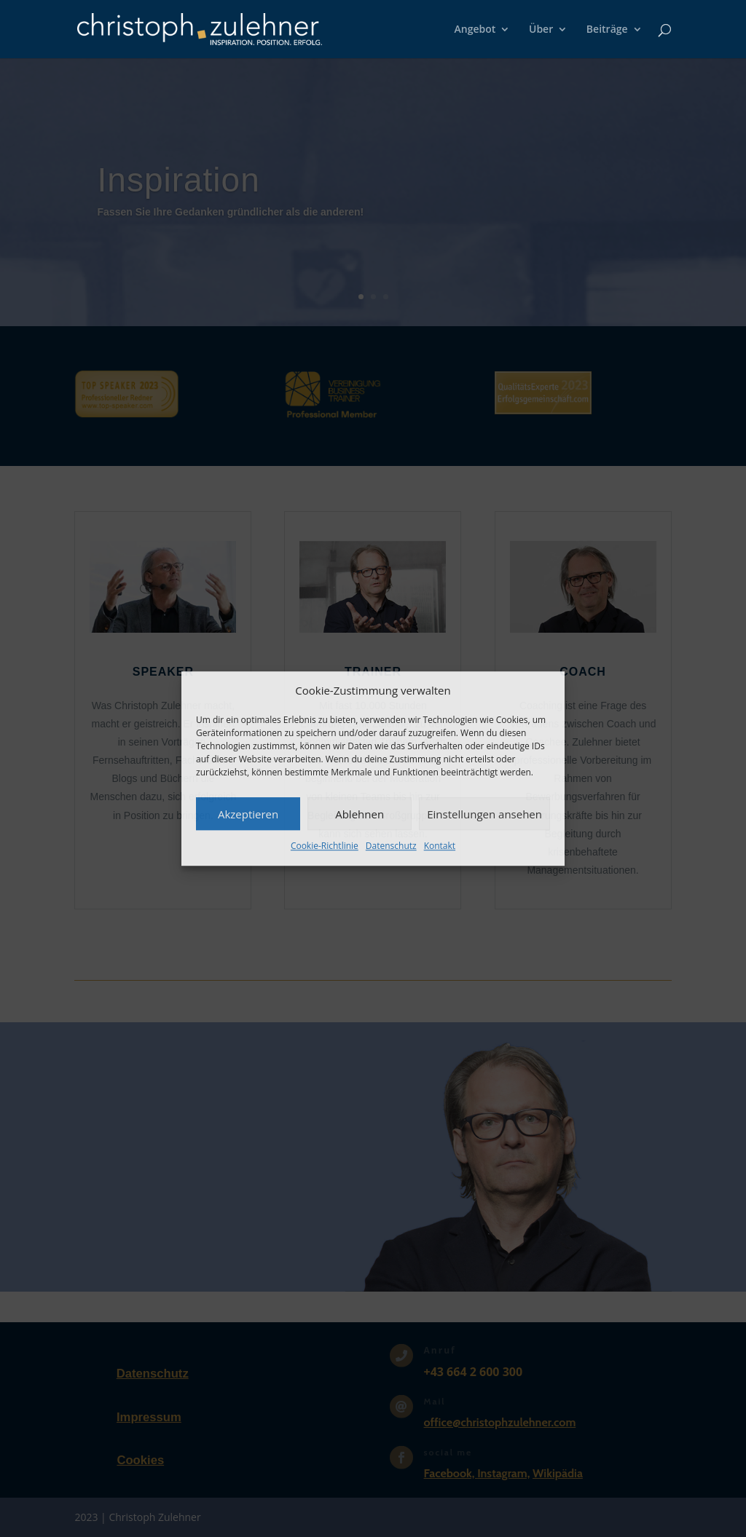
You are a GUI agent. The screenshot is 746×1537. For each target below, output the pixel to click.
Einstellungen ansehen (484, 814)
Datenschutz (391, 846)
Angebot (475, 30)
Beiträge (607, 30)
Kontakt (439, 846)
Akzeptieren (248, 814)
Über (541, 30)
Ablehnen (359, 814)
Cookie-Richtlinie (324, 846)
